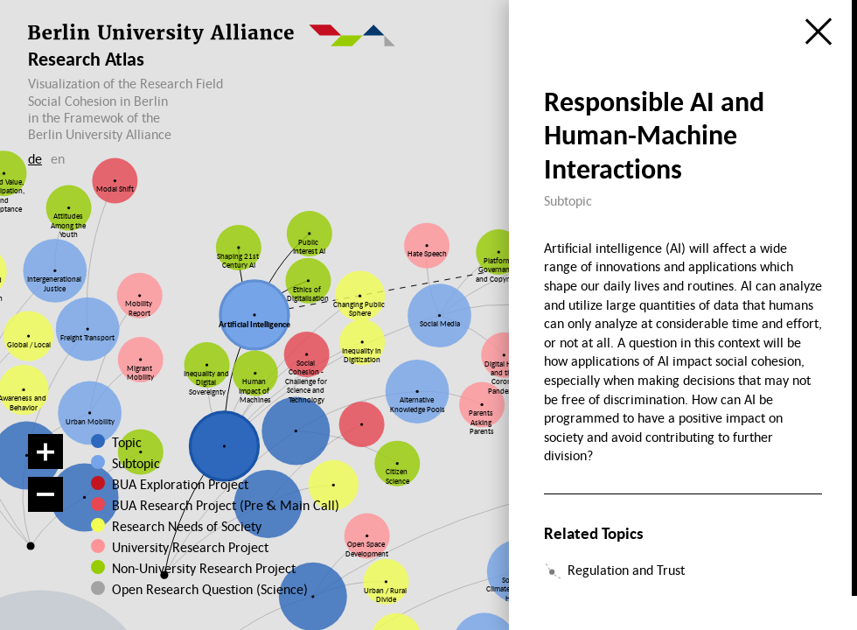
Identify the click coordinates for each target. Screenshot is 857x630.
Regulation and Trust (626, 569)
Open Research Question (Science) (192, 589)
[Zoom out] (45, 494)
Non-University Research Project (193, 568)
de (35, 158)
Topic (127, 442)
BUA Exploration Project (180, 484)
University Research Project (186, 547)
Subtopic (136, 463)
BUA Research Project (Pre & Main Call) (225, 505)
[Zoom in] (45, 451)
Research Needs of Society (186, 526)
